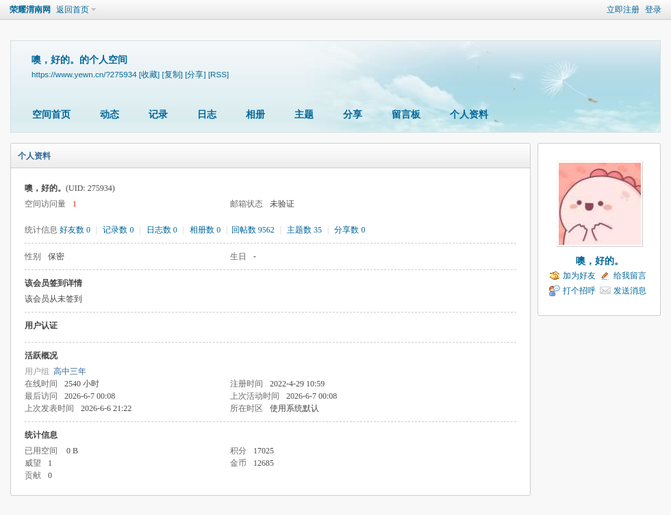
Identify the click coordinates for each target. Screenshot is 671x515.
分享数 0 (349, 230)
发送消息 (629, 290)
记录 (158, 114)
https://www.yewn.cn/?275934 (84, 74)
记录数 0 (118, 230)
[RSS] (218, 74)
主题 (304, 114)
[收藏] (149, 74)
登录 (653, 9)
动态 (109, 114)
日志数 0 (162, 230)
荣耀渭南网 (30, 9)
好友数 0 (75, 230)
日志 (206, 114)
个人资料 (469, 114)
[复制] (172, 74)
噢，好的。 (600, 261)
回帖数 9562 (253, 230)
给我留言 (629, 275)
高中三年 (69, 371)
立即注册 (623, 9)
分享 (352, 114)
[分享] (195, 74)
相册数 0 (205, 230)
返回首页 (72, 9)
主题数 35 (304, 230)
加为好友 (579, 275)
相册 (255, 114)
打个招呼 (579, 290)
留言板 (406, 114)
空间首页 (51, 114)
